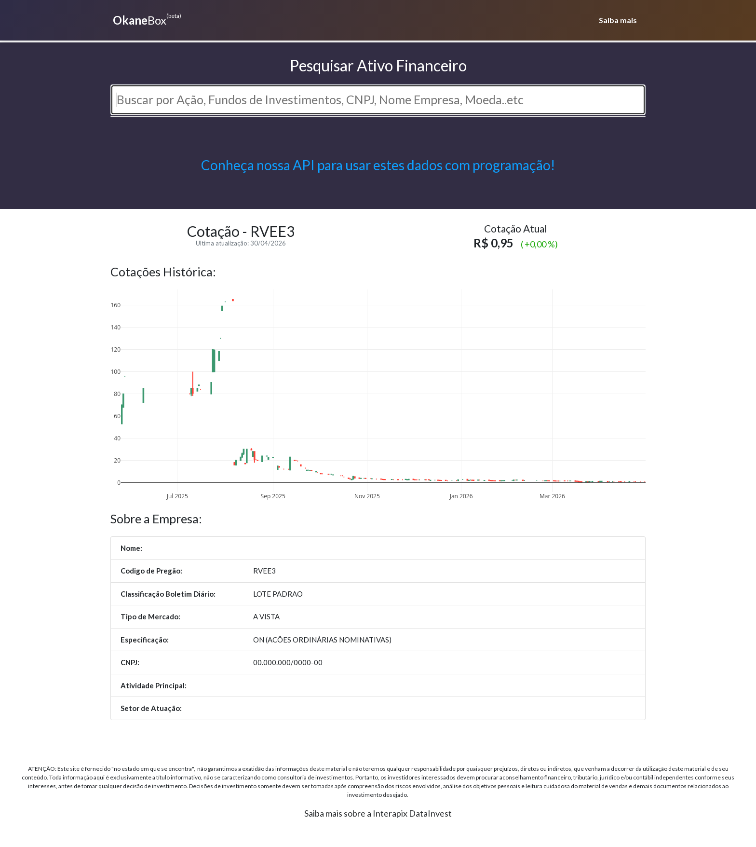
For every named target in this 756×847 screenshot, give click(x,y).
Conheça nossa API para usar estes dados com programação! (378, 165)
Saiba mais (618, 20)
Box (145, 19)
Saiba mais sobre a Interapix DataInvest (378, 813)
